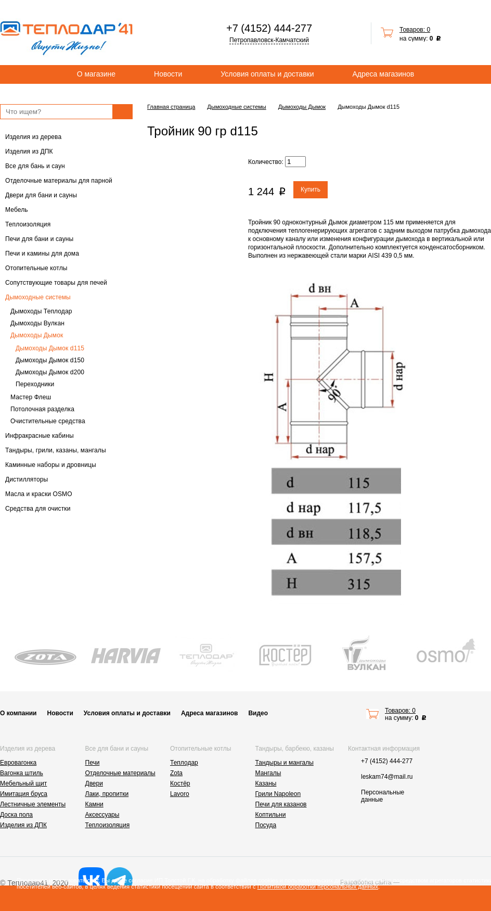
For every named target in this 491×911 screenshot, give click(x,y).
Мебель (16, 209)
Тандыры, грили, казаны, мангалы (55, 450)
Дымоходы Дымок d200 (50, 372)
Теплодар (184, 762)
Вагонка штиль (21, 773)
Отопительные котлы (36, 268)
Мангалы (268, 773)
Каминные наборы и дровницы (50, 465)
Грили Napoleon (278, 794)
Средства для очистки (38, 508)
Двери (94, 783)
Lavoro (179, 794)
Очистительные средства (47, 421)
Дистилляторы (26, 479)
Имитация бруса (23, 794)
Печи (92, 762)
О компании (18, 713)
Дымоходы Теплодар (41, 311)
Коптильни (270, 814)
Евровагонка (18, 762)
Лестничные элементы (33, 804)
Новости (168, 74)
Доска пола (16, 814)
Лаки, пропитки (107, 794)
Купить (310, 189)
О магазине (96, 74)
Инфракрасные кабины (39, 435)
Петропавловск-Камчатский (269, 40)
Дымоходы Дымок (36, 335)
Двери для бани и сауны (41, 195)
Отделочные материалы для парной (58, 180)
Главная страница (171, 107)
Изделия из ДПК (29, 151)
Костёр (180, 783)
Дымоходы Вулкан (37, 323)
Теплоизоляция (27, 224)
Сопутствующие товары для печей (56, 282)
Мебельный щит (23, 783)
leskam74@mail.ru (387, 776)
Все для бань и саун (35, 166)
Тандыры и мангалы (284, 762)
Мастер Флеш (30, 397)
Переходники (35, 384)
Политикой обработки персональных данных (317, 886)
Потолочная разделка (42, 409)
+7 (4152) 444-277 (269, 28)
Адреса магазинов (384, 74)
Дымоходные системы (38, 297)
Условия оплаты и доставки (267, 74)
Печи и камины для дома (42, 253)
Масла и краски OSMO (38, 494)
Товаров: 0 (414, 29)
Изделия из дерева (33, 137)
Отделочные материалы (120, 773)
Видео (258, 713)
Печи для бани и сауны (39, 239)
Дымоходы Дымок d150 (50, 360)
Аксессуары (102, 814)
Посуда (266, 825)
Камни (94, 804)
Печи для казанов (281, 804)
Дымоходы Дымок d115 (50, 348)
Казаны (266, 783)
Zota (176, 773)
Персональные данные (382, 796)
